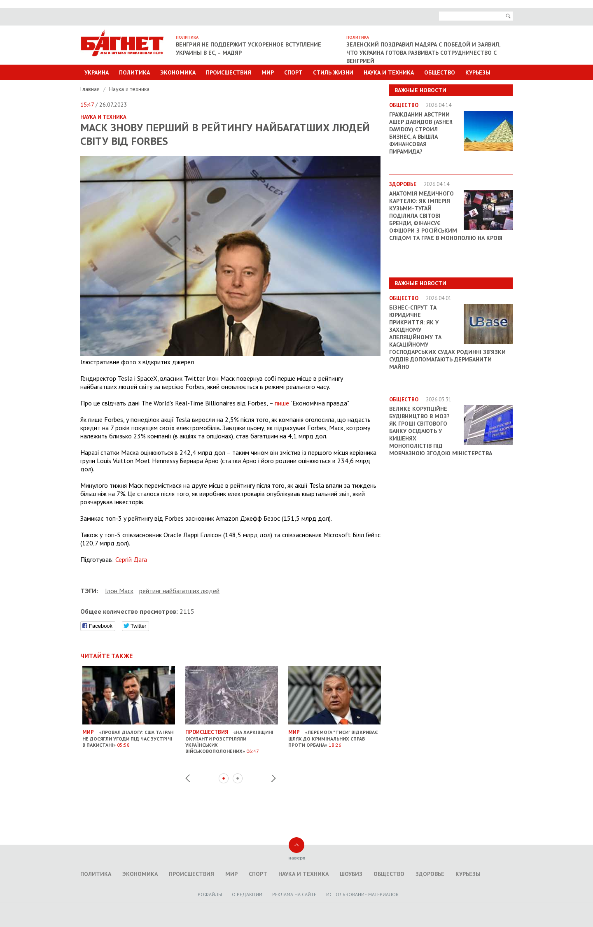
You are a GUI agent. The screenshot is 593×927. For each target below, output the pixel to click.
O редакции (247, 894)
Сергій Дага (131, 559)
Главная (90, 89)
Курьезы (477, 72)
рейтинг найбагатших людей (179, 591)
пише (282, 403)
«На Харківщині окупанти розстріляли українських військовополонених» (231, 738)
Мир (267, 72)
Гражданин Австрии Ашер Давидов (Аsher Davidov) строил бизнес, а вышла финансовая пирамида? (421, 133)
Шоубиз (351, 874)
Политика (134, 72)
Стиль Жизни (333, 72)
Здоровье (430, 874)
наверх (296, 858)
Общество (439, 72)
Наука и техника (389, 72)
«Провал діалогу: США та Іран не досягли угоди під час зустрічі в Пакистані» (128, 735)
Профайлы (208, 894)
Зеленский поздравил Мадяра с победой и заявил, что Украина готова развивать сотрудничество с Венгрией (423, 53)
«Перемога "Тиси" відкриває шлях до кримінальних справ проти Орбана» (334, 735)
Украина (96, 72)
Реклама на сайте (294, 894)
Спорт (293, 72)
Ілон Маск (119, 591)
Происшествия (228, 72)
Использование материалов (362, 894)
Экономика (178, 72)
